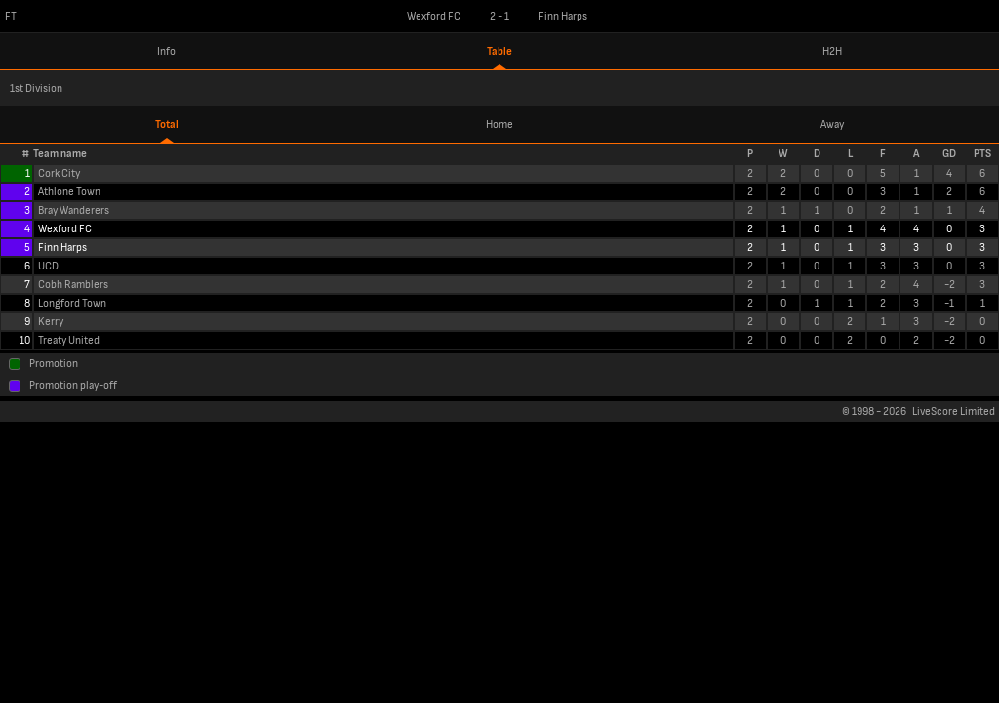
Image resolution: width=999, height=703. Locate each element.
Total (167, 124)
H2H (832, 51)
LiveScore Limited (953, 411)
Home (499, 124)
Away (832, 124)
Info (166, 51)
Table (499, 51)
